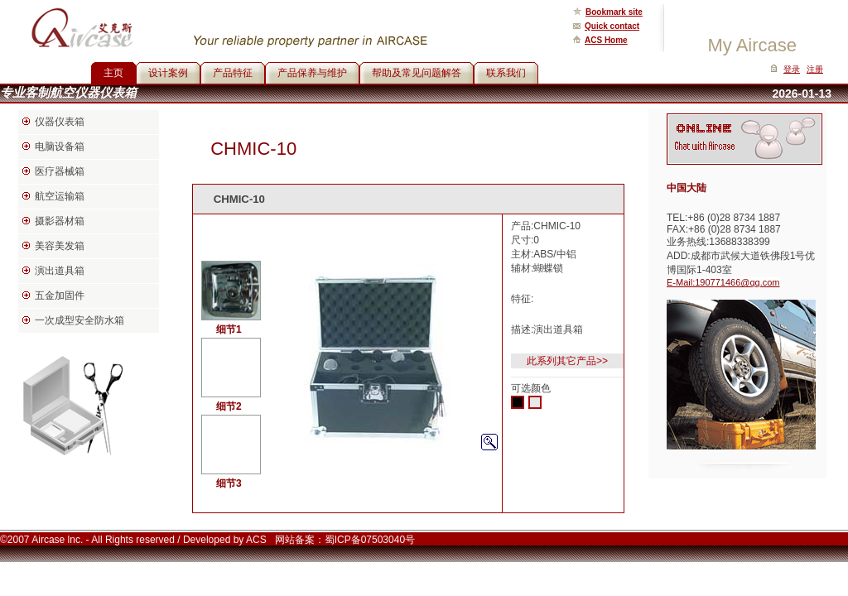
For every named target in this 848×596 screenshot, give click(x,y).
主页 (113, 73)
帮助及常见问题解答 (416, 73)
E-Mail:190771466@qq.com (723, 282)
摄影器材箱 (59, 221)
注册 (815, 69)
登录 (791, 69)
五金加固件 (59, 295)
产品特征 (233, 73)
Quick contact (612, 26)
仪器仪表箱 (59, 121)
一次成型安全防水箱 (79, 320)
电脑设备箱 (59, 146)
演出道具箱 (59, 270)
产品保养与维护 (312, 73)
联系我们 (506, 73)
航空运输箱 (59, 196)
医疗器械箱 (59, 171)
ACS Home (606, 40)
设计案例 (168, 73)
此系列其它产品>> (567, 361)
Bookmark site (614, 12)
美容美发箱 (59, 246)
